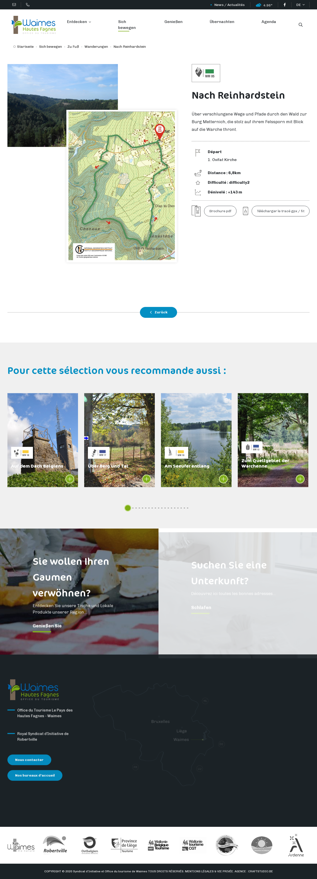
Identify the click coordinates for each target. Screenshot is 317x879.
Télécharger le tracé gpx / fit (280, 211)
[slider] (127, 508)
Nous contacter (29, 765)
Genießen (173, 21)
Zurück (158, 312)
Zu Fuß (73, 47)
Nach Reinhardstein (129, 47)
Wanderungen (96, 47)
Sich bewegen (127, 24)
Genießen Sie (47, 630)
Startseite (25, 47)
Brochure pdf (220, 211)
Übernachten (222, 21)
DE (299, 5)
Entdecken (77, 21)
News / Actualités (229, 5)
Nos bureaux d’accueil (35, 780)
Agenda (269, 21)
